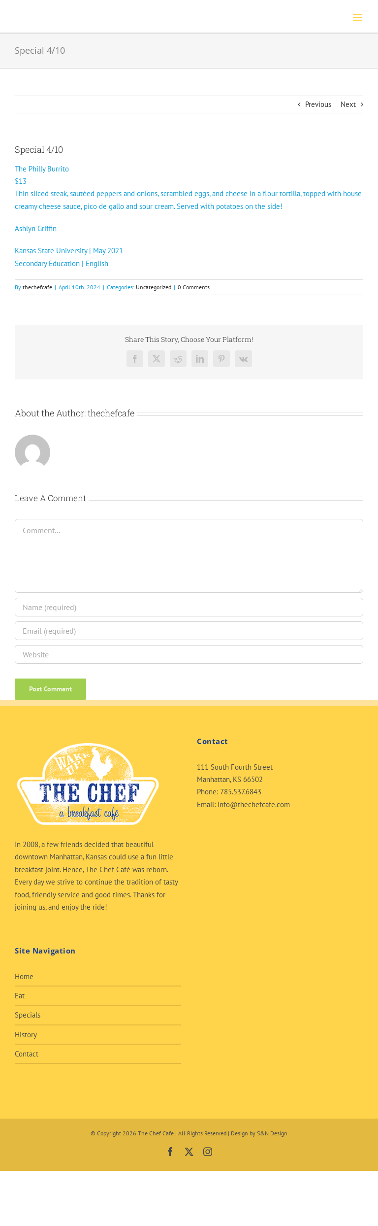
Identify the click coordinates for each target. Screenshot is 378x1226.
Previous (318, 104)
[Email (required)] (189, 630)
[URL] (189, 654)
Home (24, 976)
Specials (27, 1015)
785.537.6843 (240, 791)
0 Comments (194, 287)
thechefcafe (37, 287)
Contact (26, 1053)
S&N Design (272, 1133)
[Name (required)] (189, 607)
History (26, 1034)
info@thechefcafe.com (254, 804)
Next (348, 104)
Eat (20, 995)
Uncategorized (153, 287)
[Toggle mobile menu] (358, 17)
